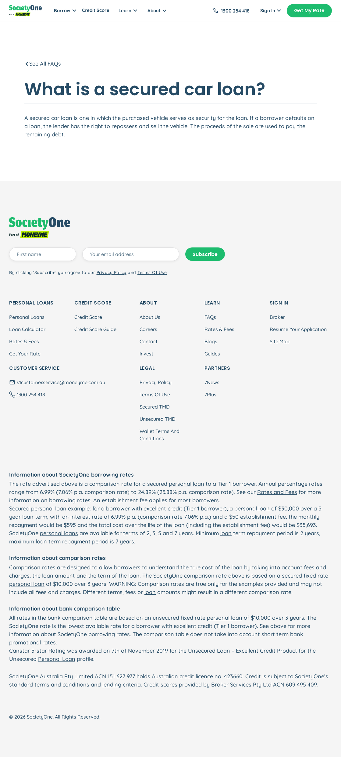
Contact (149, 341)
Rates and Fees (277, 492)
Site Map (279, 341)
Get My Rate (309, 10)
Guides (212, 354)
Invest (146, 354)
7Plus (210, 394)
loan (226, 533)
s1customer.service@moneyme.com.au (61, 382)
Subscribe (205, 254)
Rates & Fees (24, 341)
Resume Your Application (298, 329)
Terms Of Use (155, 394)
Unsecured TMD (157, 419)
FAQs (210, 317)
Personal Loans (26, 317)
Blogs (210, 341)
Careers (148, 329)
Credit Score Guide (95, 329)
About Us (150, 317)
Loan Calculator (27, 329)
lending (111, 684)
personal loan (186, 483)
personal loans (59, 533)
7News (211, 382)
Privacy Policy (156, 382)
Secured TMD (154, 407)
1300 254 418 (235, 11)
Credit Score (95, 10)
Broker (277, 317)
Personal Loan (56, 658)
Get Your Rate (25, 354)
